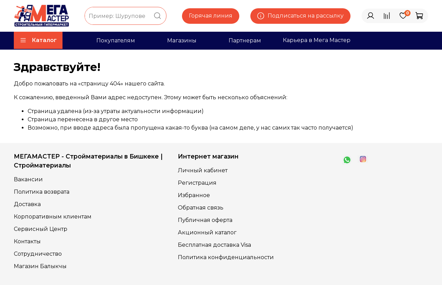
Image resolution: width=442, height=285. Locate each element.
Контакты (27, 241)
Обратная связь (200, 207)
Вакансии (28, 179)
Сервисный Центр (40, 229)
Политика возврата (41, 192)
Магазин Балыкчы (40, 266)
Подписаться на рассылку (300, 15)
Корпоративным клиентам (53, 216)
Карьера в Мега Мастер (316, 40)
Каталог (38, 40)
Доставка (27, 204)
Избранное (194, 195)
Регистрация (197, 183)
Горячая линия (210, 15)
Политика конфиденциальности (226, 257)
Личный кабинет (203, 170)
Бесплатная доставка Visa (214, 245)
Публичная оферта (205, 220)
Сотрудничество (38, 254)
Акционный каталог (207, 232)
